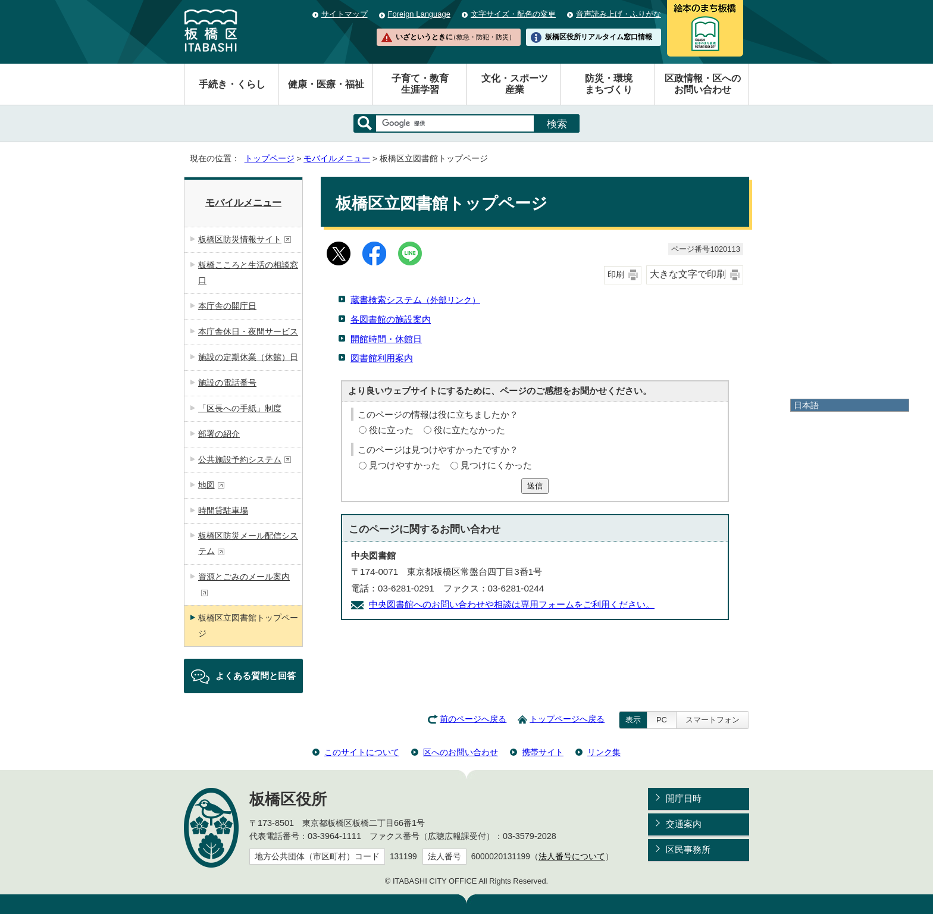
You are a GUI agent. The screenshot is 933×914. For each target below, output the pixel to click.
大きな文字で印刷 (688, 274)
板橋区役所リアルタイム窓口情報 (598, 37)
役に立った (391, 430)
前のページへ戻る (473, 719)
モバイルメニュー (336, 158)
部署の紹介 (219, 434)
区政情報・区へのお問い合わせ (703, 84)
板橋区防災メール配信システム (248, 543)
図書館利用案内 (381, 358)
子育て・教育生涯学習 (420, 84)
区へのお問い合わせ (460, 752)
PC (661, 719)
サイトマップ (344, 14)
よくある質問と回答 (255, 676)
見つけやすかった (404, 465)
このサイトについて (361, 752)
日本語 (806, 405)
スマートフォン (712, 719)
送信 (535, 485)
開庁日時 (684, 798)
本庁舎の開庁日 (227, 306)
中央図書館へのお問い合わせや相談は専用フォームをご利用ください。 (512, 604)
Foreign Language (419, 14)
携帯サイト (542, 752)
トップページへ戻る (567, 719)
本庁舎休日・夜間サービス (248, 331)
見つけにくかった (496, 465)
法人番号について (571, 856)
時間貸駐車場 (223, 510)
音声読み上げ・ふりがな (618, 14)
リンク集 (604, 752)
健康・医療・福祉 (326, 84)
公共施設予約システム (245, 459)
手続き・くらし (232, 84)
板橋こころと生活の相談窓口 (248, 272)
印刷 (616, 274)
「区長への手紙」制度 (239, 408)
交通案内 (684, 824)
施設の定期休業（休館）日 (248, 357)
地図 (211, 485)
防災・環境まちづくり (609, 84)
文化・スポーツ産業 (514, 84)
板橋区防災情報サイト (245, 239)
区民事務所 (688, 849)
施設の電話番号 (227, 382)
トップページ (270, 158)
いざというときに (455, 37)
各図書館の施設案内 (390, 319)
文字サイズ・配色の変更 (513, 14)
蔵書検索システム (415, 300)
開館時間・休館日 (386, 339)
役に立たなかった (469, 430)
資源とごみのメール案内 (244, 584)
